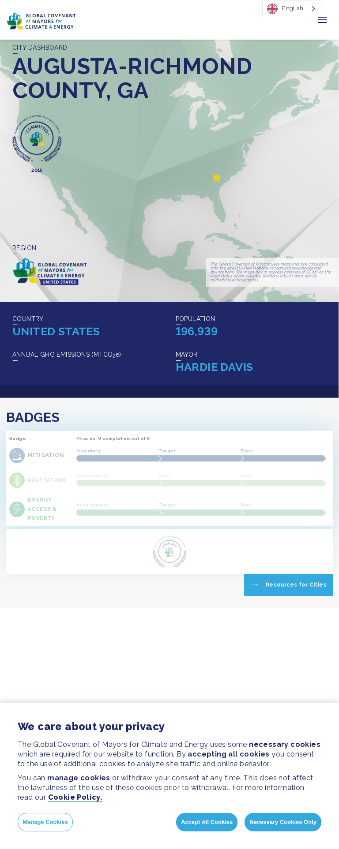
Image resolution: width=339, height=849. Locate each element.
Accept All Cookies (207, 822)
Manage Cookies (45, 822)
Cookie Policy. (75, 797)
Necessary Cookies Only (282, 822)
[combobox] (291, 8)
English (285, 9)
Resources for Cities (296, 585)
